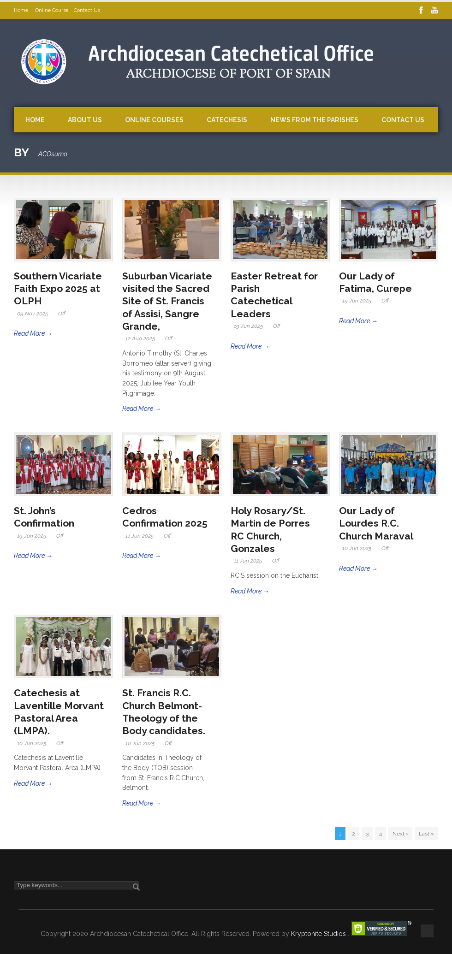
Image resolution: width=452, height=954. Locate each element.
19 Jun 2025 (248, 326)
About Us (85, 120)
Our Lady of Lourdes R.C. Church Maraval (377, 523)
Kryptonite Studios (319, 933)
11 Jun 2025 (139, 536)
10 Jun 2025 (356, 548)
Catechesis (227, 120)
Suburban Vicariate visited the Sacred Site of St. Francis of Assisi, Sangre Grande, (167, 301)
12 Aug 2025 (140, 338)
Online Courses (154, 120)
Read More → (33, 333)
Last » (426, 833)
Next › (400, 833)
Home (22, 10)
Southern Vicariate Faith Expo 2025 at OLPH (58, 288)
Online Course (52, 10)
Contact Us (87, 10)
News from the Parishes (314, 120)
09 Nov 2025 (32, 313)
